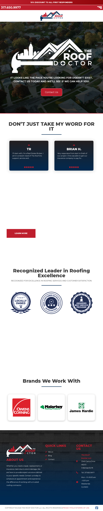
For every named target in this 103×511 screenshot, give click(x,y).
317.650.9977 (11, 7)
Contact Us (51, 92)
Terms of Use (83, 508)
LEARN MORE (21, 233)
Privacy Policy (69, 508)
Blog (50, 456)
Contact (51, 459)
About (50, 452)
